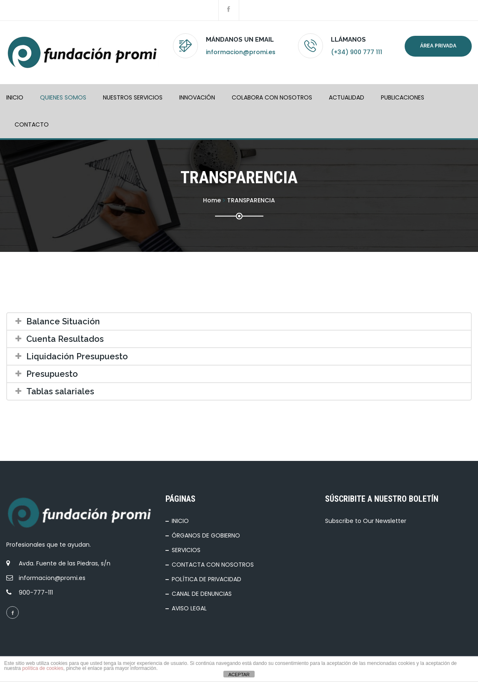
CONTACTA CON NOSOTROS (213, 564)
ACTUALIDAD (346, 97)
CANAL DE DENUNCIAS (202, 594)
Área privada (438, 46)
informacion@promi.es (240, 52)
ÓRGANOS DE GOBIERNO (206, 535)
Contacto (32, 124)
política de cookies (42, 668)
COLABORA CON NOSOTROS (272, 97)
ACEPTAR (239, 674)
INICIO (14, 97)
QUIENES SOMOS (63, 97)
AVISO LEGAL (189, 608)
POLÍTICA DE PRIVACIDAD (206, 579)
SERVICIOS (186, 550)
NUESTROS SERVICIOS (133, 97)
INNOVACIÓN (197, 97)
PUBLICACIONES (402, 97)
